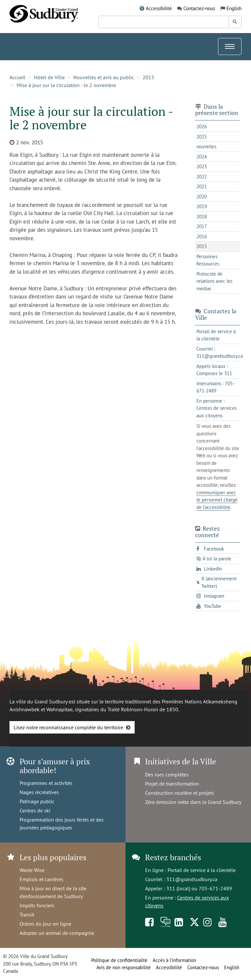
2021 (201, 186)
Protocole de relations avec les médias (214, 281)
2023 (201, 166)
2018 (201, 216)
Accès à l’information (174, 960)
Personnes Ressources (207, 260)
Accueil (17, 77)
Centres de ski (35, 810)
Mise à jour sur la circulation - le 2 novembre (66, 85)
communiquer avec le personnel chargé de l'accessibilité (217, 499)
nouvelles (206, 146)
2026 (201, 126)
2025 (201, 137)
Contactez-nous (199, 8)
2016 (201, 236)
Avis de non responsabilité (123, 967)
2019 (201, 206)
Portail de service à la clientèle (202, 870)
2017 (201, 226)
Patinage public (37, 801)
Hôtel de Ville (49, 77)
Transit (27, 914)
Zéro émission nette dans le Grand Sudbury (193, 802)
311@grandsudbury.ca (191, 879)
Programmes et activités (46, 783)
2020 (201, 196)
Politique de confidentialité (119, 960)
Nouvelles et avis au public (103, 77)
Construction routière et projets (179, 792)
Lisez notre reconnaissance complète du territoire (68, 727)
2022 (201, 176)
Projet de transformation (172, 783)
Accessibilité (159, 8)
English (234, 8)
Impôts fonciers (37, 905)
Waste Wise (32, 870)
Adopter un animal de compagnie (57, 933)
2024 (201, 157)
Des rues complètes (167, 774)
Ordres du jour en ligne (45, 923)
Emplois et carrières (41, 879)
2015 (148, 77)
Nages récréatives (39, 792)
